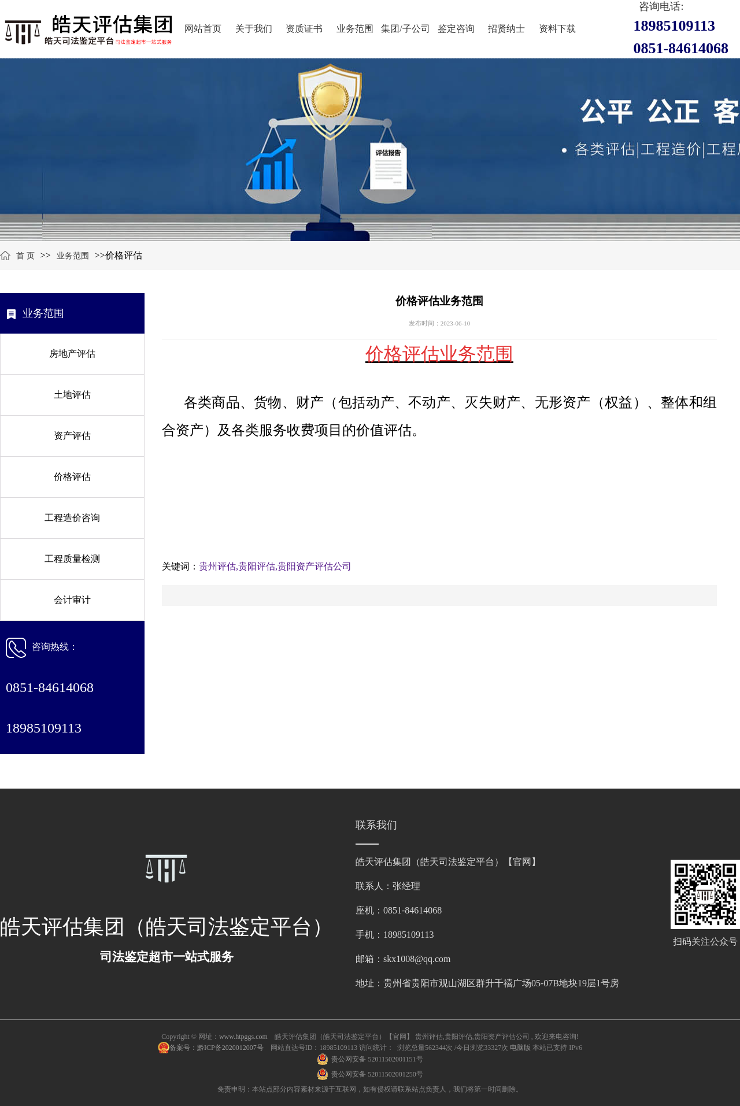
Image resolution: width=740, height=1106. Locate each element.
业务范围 (354, 29)
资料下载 (557, 29)
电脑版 (520, 1048)
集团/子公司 (405, 29)
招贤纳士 (506, 29)
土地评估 (72, 395)
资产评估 (72, 436)
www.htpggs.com (243, 1037)
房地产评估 (72, 353)
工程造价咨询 (72, 518)
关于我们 (253, 29)
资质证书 (304, 29)
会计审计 (72, 600)
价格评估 (72, 477)
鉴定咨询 (456, 29)
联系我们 (376, 825)
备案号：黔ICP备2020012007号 (217, 1048)
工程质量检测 (72, 559)
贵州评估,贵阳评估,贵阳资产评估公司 (275, 566)
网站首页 (202, 29)
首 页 (25, 255)
